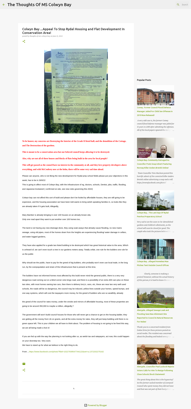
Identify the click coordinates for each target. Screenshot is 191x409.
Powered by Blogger (95, 405)
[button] (23, 41)
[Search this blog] (175, 4)
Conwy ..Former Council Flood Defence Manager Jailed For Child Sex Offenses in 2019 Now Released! (155, 111)
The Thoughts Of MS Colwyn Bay (39, 4)
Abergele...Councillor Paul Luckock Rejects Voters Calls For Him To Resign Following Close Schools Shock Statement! (155, 370)
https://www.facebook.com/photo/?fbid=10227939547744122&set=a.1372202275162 (66, 351)
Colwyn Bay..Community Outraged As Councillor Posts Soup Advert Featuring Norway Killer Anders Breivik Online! (154, 164)
